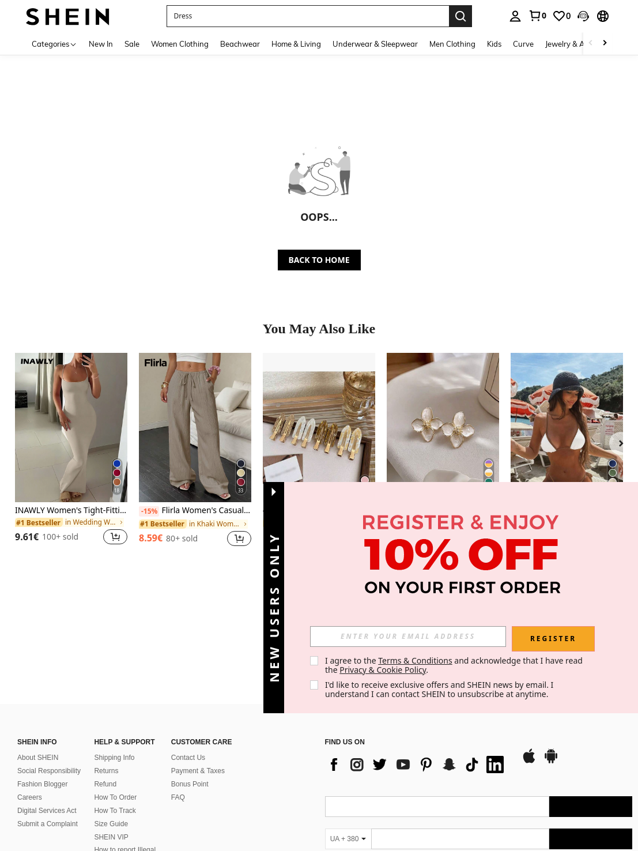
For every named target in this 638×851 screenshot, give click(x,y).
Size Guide (111, 753)
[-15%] (149, 511)
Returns (106, 699)
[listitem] (71, 456)
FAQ (178, 726)
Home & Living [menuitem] (296, 43)
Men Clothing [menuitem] (452, 43)
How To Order (115, 726)
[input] (408, 636)
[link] (537, 15)
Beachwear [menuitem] (240, 43)
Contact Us (188, 686)
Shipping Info (114, 686)
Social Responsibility (49, 699)
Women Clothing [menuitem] (180, 43)
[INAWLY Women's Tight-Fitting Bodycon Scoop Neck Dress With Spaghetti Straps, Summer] (71, 427)
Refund (105, 713)
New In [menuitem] (101, 43)
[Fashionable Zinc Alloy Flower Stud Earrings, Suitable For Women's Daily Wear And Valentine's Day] (443, 427)
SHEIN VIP (111, 766)
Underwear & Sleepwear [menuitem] (375, 43)
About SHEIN (37, 686)
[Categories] (54, 43)
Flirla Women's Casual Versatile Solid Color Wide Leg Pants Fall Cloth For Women (195, 511)
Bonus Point (190, 713)
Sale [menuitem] (131, 43)
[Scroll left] (591, 43)
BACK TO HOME (319, 259)
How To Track (114, 740)
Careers (29, 726)
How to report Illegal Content (125, 783)
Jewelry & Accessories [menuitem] (582, 43)
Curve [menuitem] (523, 43)
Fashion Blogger (42, 713)
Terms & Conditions (415, 660)
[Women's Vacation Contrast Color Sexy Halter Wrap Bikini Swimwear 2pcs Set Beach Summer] (567, 427)
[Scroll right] (605, 43)
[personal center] (515, 16)
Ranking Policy (116, 800)
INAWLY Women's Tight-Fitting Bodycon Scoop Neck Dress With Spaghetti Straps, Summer (71, 510)
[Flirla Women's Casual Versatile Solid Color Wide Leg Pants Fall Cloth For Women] (195, 427)
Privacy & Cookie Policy (382, 669)
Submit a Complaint (47, 753)
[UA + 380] (348, 767)
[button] (308, 16)
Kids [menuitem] (494, 43)
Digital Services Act (47, 740)
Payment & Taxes (198, 699)
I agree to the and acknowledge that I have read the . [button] (455, 665)
